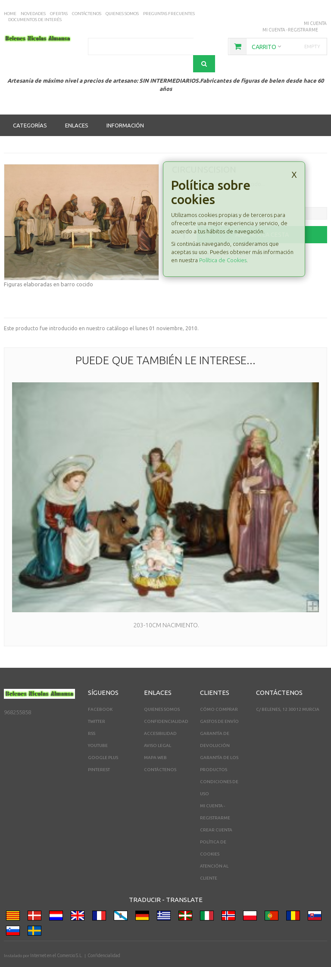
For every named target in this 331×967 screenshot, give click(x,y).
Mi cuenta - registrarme (291, 29)
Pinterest (99, 752)
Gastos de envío (219, 704)
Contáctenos (160, 752)
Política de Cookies (223, 243)
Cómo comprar (219, 692)
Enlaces (76, 108)
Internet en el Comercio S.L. (55, 938)
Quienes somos (162, 692)
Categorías (30, 108)
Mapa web (155, 740)
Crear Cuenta (216, 812)
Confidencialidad (166, 704)
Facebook (100, 692)
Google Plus (103, 740)
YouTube (98, 728)
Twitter (96, 704)
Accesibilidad (160, 716)
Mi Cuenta (316, 23)
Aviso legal (157, 728)
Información (125, 108)
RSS (91, 716)
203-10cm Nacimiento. (165, 607)
